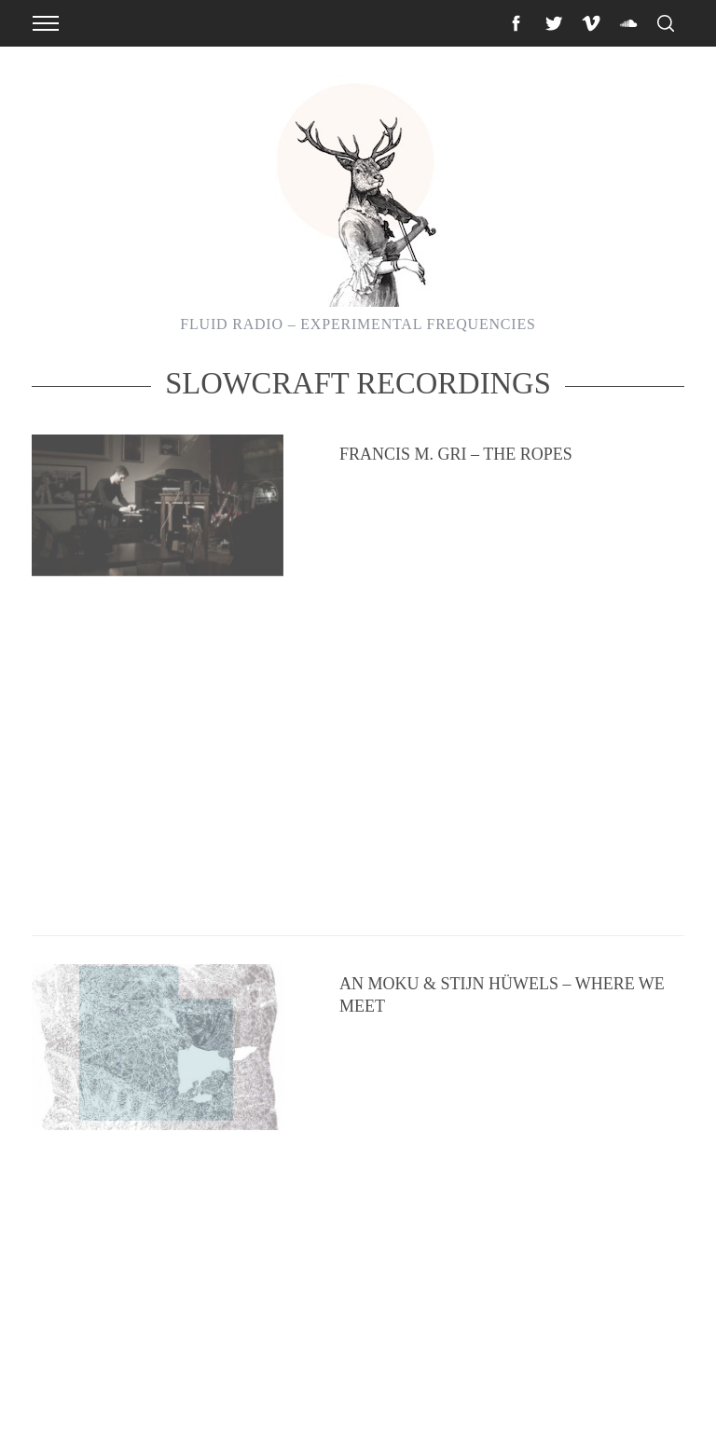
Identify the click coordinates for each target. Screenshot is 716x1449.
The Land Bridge (414, 1139)
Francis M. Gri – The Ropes (455, 506)
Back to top (649, 1410)
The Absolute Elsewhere (453, 927)
